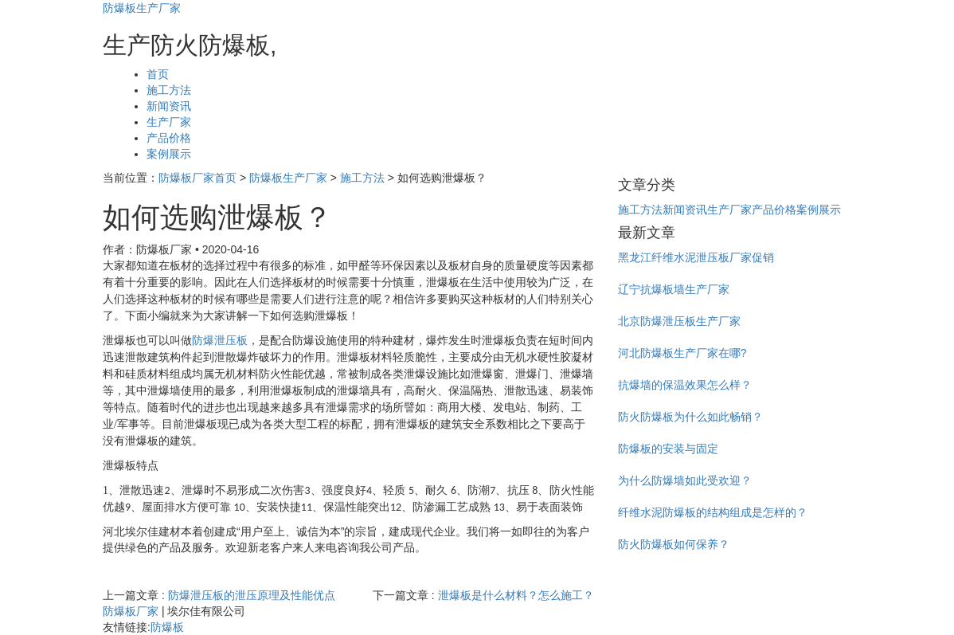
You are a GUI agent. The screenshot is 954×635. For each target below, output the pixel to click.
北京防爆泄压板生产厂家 (679, 321)
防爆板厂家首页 (197, 177)
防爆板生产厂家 (142, 8)
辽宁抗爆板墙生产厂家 (673, 289)
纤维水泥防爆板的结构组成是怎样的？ (712, 512)
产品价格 (169, 137)
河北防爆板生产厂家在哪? (682, 353)
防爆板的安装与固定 (668, 448)
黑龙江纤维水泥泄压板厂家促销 (696, 257)
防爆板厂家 (130, 611)
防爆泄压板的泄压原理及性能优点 (251, 595)
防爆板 (167, 627)
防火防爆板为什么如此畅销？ (690, 416)
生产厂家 (169, 122)
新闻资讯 (169, 106)
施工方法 (169, 90)
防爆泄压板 (220, 341)
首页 (158, 74)
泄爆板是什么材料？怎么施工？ (516, 595)
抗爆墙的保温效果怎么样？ (685, 384)
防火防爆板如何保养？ (673, 544)
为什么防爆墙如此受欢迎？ (685, 480)
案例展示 (169, 153)
